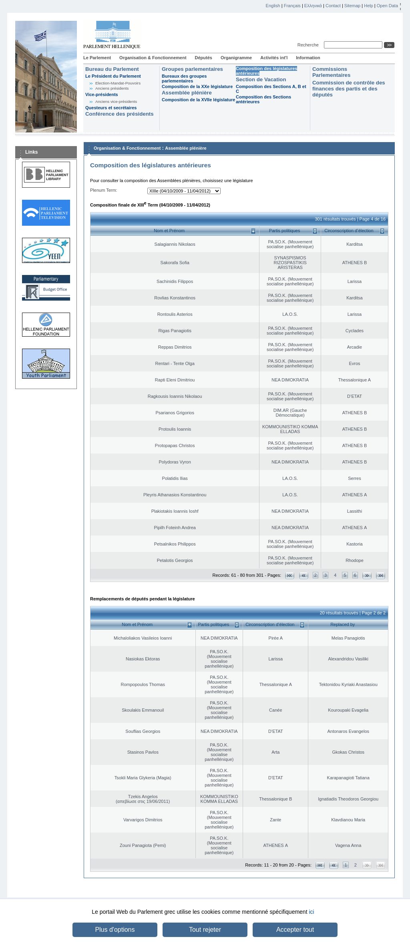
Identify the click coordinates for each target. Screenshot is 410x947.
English (273, 5)
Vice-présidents (101, 94)
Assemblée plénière (187, 93)
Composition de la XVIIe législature (198, 99)
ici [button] (311, 912)
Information (308, 57)
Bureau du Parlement (112, 69)
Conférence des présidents (119, 114)
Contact (333, 5)
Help (368, 5)
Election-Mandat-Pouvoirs (118, 83)
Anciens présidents (112, 88)
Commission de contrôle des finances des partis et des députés (348, 89)
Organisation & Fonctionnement (152, 57)
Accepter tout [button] (295, 929)
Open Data (387, 5)
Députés (203, 57)
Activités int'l (273, 57)
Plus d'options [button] (115, 929)
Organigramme (236, 57)
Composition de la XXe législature (197, 86)
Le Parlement (97, 57)
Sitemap (352, 5)
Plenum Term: (103, 190)
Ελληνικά (313, 5)
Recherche (309, 44)
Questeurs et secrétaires (111, 107)
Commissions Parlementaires (331, 72)
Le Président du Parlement (113, 76)
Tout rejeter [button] (205, 929)
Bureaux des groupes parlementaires (184, 78)
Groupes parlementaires (192, 69)
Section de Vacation (261, 79)
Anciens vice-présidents (116, 101)
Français (292, 5)
